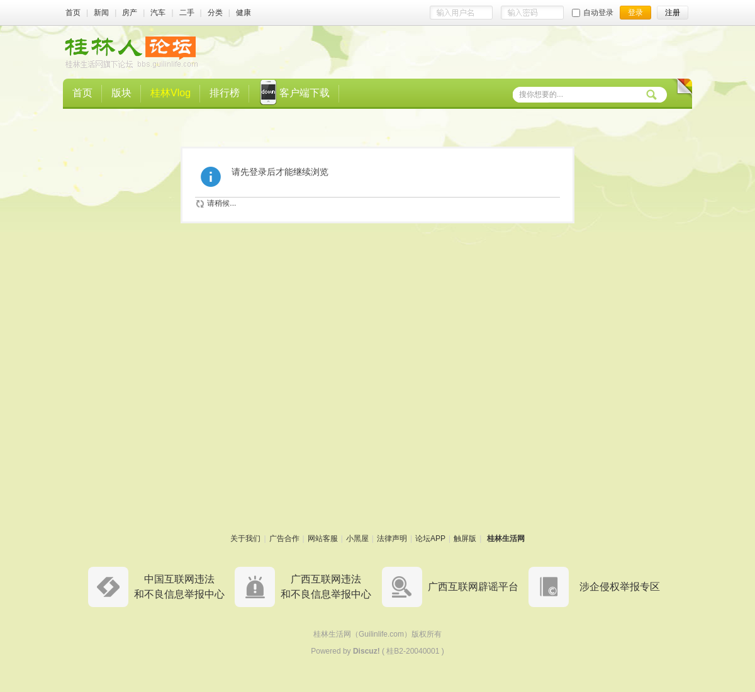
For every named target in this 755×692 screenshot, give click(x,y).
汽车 (157, 12)
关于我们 (245, 538)
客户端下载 (294, 94)
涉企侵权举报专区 (619, 586)
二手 (186, 12)
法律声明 (392, 538)
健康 (243, 12)
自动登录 (592, 12)
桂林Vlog (170, 92)
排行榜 (225, 92)
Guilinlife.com (381, 634)
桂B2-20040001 (412, 651)
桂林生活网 (506, 538)
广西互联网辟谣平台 (473, 586)
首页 (73, 12)
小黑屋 (357, 538)
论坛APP (430, 538)
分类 (215, 12)
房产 (129, 12)
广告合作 (284, 538)
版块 (121, 92)
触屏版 (465, 538)
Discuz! (366, 651)
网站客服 (323, 538)
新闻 (101, 12)
